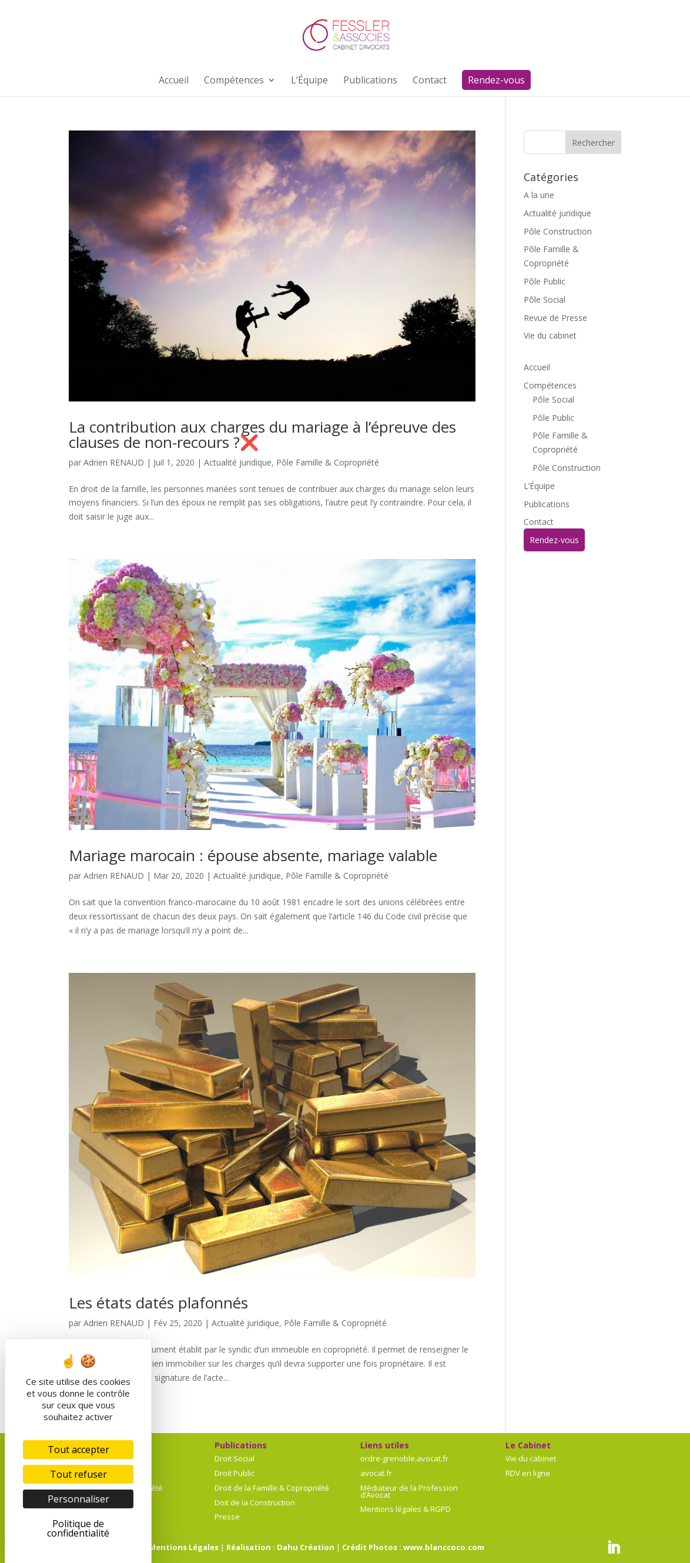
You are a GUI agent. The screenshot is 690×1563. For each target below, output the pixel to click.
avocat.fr (376, 1473)
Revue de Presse (555, 317)
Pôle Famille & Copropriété (327, 462)
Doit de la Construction (255, 1502)
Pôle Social (544, 299)
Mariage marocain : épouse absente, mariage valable (253, 855)
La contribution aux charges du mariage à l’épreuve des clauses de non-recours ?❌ (262, 434)
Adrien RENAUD (113, 462)
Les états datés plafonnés (158, 1302)
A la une (539, 194)
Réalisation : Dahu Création (280, 1547)
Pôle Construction (558, 231)
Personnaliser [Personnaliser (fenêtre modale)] (78, 1498)
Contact (539, 521)
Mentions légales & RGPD (405, 1509)
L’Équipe (539, 485)
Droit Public (234, 1473)
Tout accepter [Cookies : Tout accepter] (78, 1449)
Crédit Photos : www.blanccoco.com (413, 1547)
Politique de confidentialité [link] (78, 1528)
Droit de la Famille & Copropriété (272, 1487)
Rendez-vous (554, 539)
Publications (547, 504)
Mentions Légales (184, 1547)
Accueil (537, 367)
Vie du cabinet (550, 335)
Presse (227, 1516)
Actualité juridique (238, 462)
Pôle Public (544, 281)
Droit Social (234, 1458)
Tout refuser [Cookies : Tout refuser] (78, 1474)
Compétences (550, 385)
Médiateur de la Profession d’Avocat (409, 1491)
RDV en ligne (527, 1473)
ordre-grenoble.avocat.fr (404, 1458)
